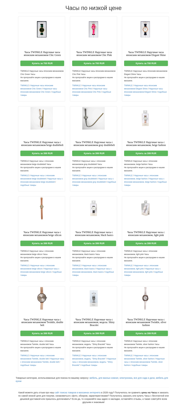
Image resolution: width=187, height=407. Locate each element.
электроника (125, 378)
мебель (93, 378)
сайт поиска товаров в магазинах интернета (78, 392)
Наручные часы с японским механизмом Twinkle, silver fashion (144, 362)
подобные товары (28, 185)
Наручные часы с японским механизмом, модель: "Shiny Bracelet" (94, 362)
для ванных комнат (108, 378)
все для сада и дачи (144, 378)
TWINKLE (24, 85)
